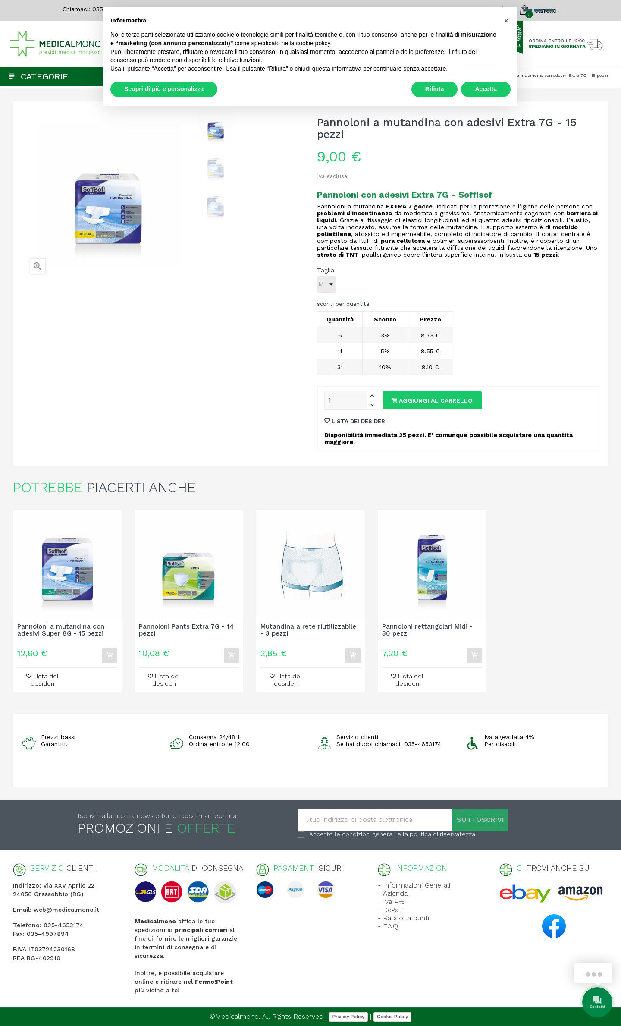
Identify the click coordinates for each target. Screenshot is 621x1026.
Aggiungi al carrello (432, 400)
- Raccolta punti (403, 918)
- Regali (389, 910)
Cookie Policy (392, 1016)
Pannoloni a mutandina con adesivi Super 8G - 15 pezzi (60, 630)
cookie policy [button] (313, 43)
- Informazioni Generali (414, 885)
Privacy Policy (348, 1016)
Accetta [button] (486, 88)
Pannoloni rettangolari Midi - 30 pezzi (427, 630)
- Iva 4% (391, 901)
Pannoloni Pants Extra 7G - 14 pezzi (186, 630)
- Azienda (393, 893)
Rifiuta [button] (434, 88)
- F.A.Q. (388, 926)
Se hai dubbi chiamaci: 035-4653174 (388, 743)
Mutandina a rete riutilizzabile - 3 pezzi (308, 630)
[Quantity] (345, 400)
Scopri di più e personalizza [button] (164, 88)
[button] (506, 21)
